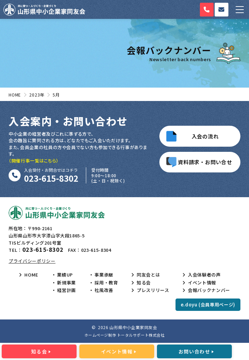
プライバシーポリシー (32, 261)
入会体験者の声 (204, 275)
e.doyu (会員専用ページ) (208, 304)
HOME (31, 275)
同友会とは (148, 275)
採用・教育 (106, 282)
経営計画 (66, 290)
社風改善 (103, 290)
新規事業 (66, 282)
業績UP (65, 275)
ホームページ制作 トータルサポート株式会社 (124, 335)
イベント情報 (202, 282)
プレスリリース (153, 290)
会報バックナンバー (209, 290)
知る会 (144, 282)
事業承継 (103, 275)
